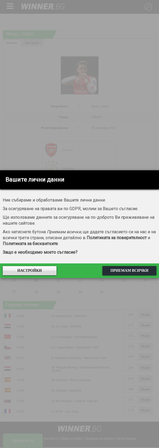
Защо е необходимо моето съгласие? (40, 252)
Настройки (29, 271)
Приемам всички (129, 271)
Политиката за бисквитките (30, 243)
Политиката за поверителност (117, 237)
